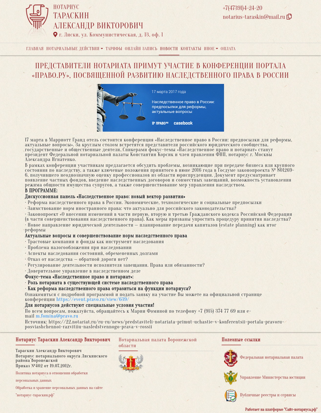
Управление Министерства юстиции (264, 377)
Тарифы (114, 48)
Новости (169, 48)
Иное (209, 48)
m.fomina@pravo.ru (57, 316)
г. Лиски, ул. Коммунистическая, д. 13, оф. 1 (108, 35)
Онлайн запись (141, 48)
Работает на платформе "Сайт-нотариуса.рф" (281, 409)
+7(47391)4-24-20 (242, 8)
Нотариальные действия (72, 48)
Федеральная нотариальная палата (263, 358)
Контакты (191, 48)
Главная (35, 48)
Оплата (228, 48)
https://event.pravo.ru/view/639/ (92, 299)
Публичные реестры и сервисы (260, 395)
